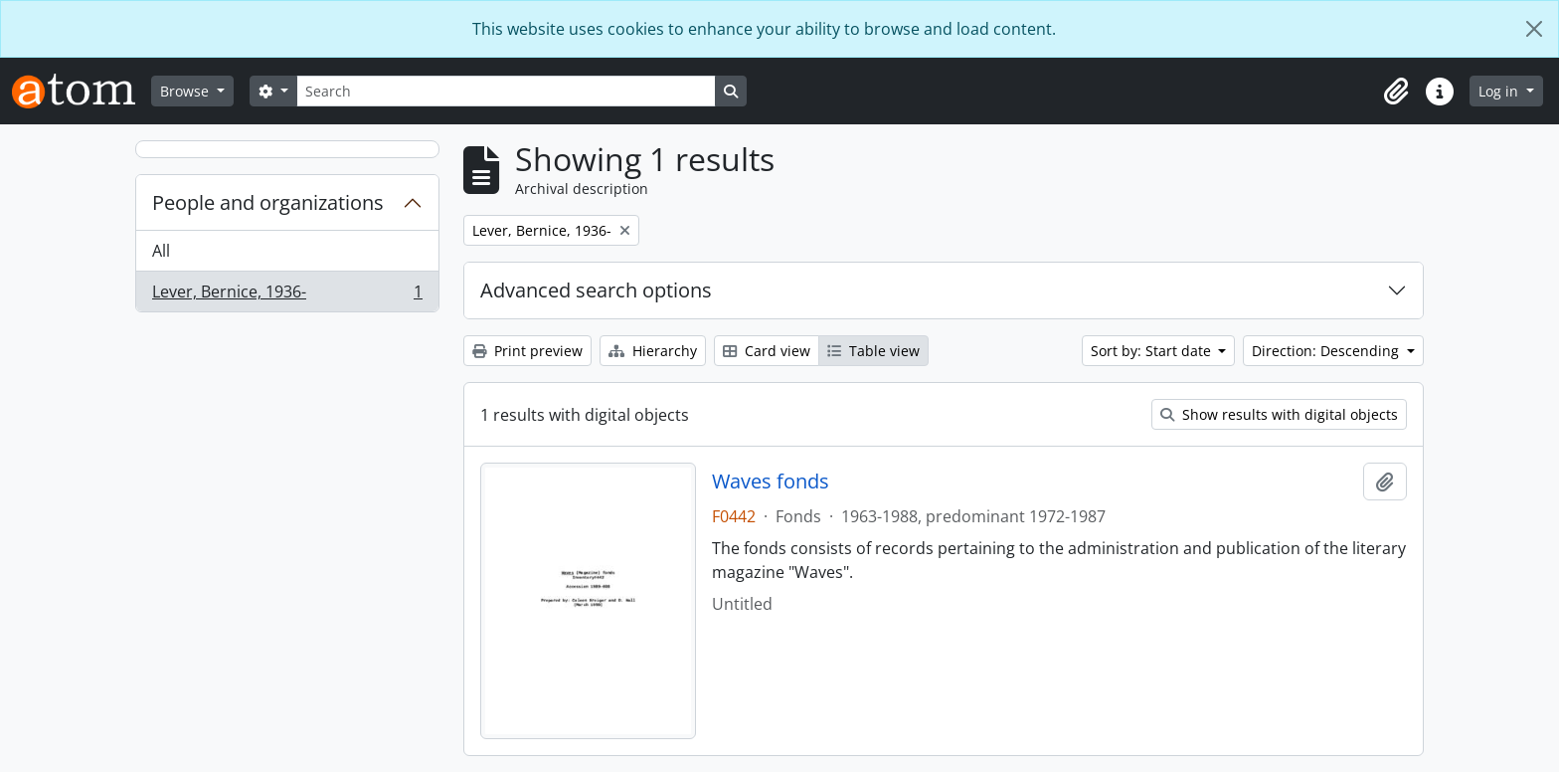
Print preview (527, 350)
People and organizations (268, 202)
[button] (1396, 91)
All (161, 251)
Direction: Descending (1327, 350)
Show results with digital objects (1279, 414)
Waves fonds (770, 481)
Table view (873, 350)
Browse (186, 91)
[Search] (506, 91)
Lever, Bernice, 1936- (287, 295)
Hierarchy (652, 350)
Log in (1500, 91)
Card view (766, 350)
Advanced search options (596, 290)
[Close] (1534, 29)
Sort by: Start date (1153, 350)
